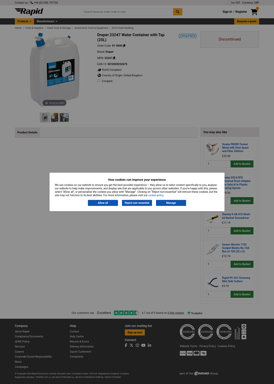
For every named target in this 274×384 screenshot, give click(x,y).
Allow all (103, 202)
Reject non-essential (137, 202)
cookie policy (156, 195)
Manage (171, 202)
